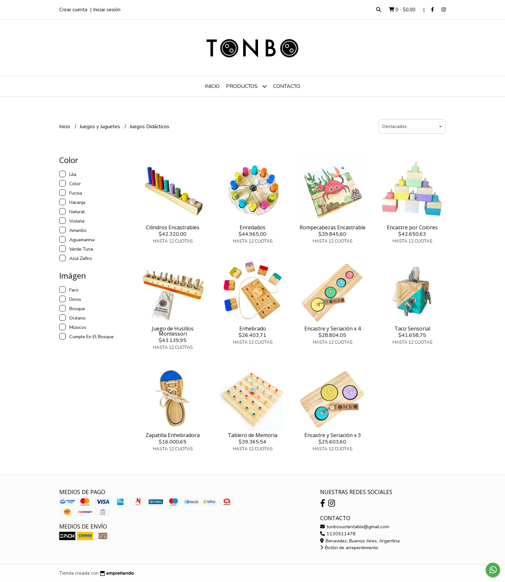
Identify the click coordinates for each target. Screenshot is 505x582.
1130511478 (338, 533)
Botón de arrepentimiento (349, 547)
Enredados (252, 227)
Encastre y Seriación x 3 (332, 435)
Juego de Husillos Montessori (173, 331)
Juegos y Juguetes (100, 126)
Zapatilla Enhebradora (173, 435)
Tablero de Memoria (252, 435)
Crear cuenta (73, 9)
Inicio (212, 86)
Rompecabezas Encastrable (333, 227)
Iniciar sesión (106, 9)
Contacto (286, 86)
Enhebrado (252, 328)
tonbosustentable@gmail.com (354, 526)
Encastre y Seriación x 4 (332, 328)
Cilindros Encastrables (172, 227)
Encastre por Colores (412, 227)
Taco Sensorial (412, 328)
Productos (246, 86)
